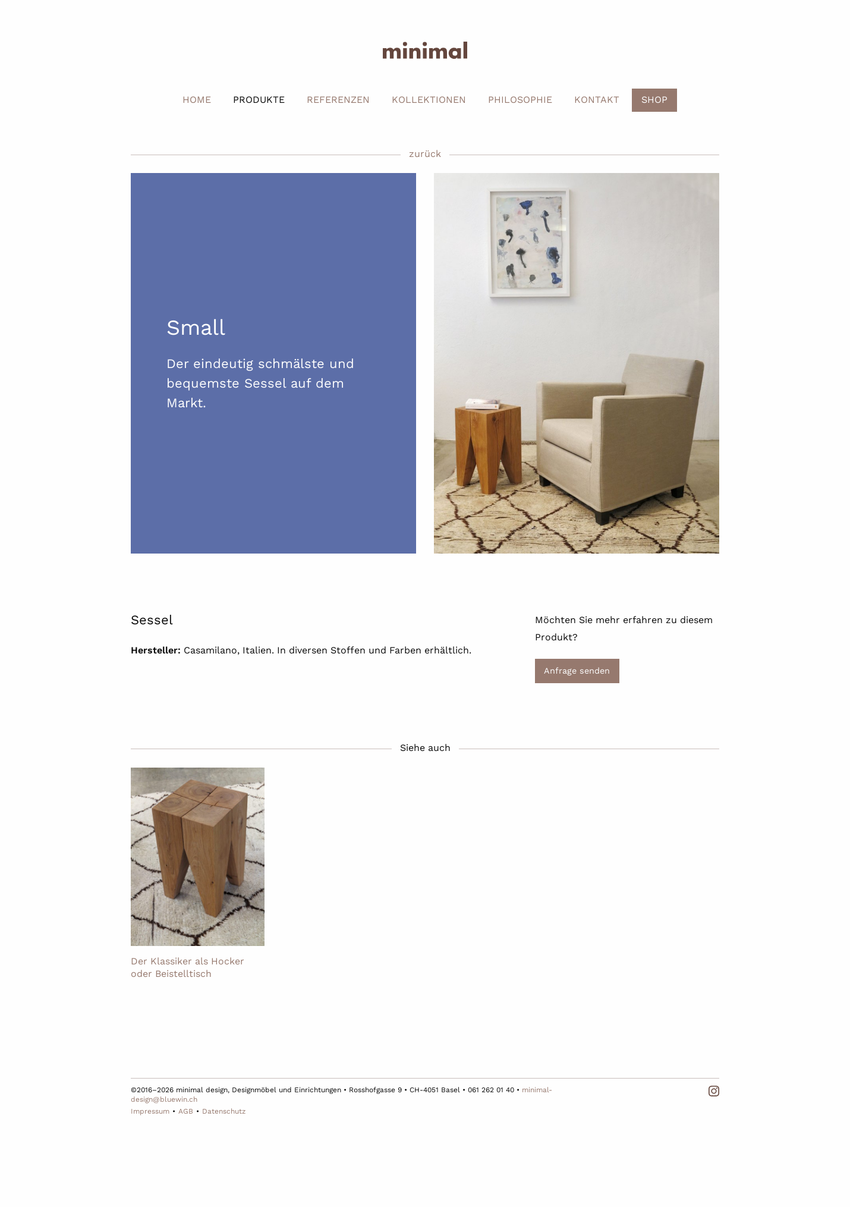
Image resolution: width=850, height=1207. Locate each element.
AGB (185, 1111)
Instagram (714, 1091)
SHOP (654, 99)
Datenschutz (223, 1111)
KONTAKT (596, 99)
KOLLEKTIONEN (429, 99)
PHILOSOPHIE (520, 99)
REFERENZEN (338, 99)
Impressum (150, 1111)
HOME (196, 99)
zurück (425, 153)
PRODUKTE (259, 99)
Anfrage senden (577, 670)
